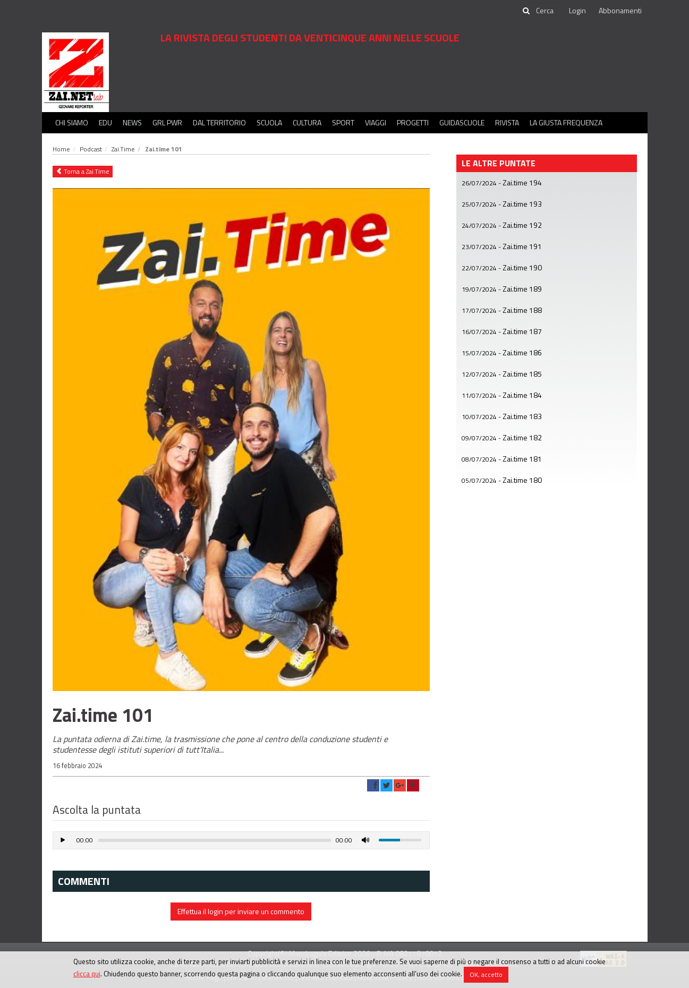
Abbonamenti (620, 10)
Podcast (91, 149)
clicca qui (86, 973)
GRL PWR (167, 122)
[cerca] (546, 10)
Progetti (413, 122)
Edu (105, 122)
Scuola (269, 122)
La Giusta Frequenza (566, 122)
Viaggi (375, 122)
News (132, 122)
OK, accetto (486, 974)
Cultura (307, 122)
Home (61, 149)
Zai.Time (123, 149)
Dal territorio (219, 122)
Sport (343, 122)
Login (577, 10)
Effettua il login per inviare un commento (240, 911)
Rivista (507, 122)
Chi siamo (71, 122)
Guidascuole (461, 122)
